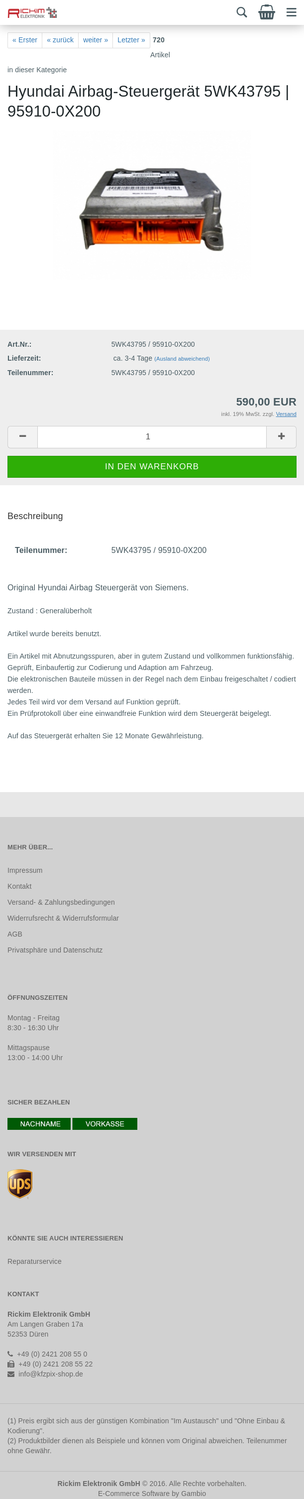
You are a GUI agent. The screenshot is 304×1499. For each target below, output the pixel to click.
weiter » (95, 40)
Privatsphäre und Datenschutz (54, 950)
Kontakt (19, 886)
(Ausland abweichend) (182, 359)
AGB (14, 934)
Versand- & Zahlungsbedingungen (61, 902)
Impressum (25, 870)
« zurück (60, 40)
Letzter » (131, 40)
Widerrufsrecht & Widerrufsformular (63, 918)
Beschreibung (35, 516)
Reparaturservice (34, 1261)
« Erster (24, 40)
